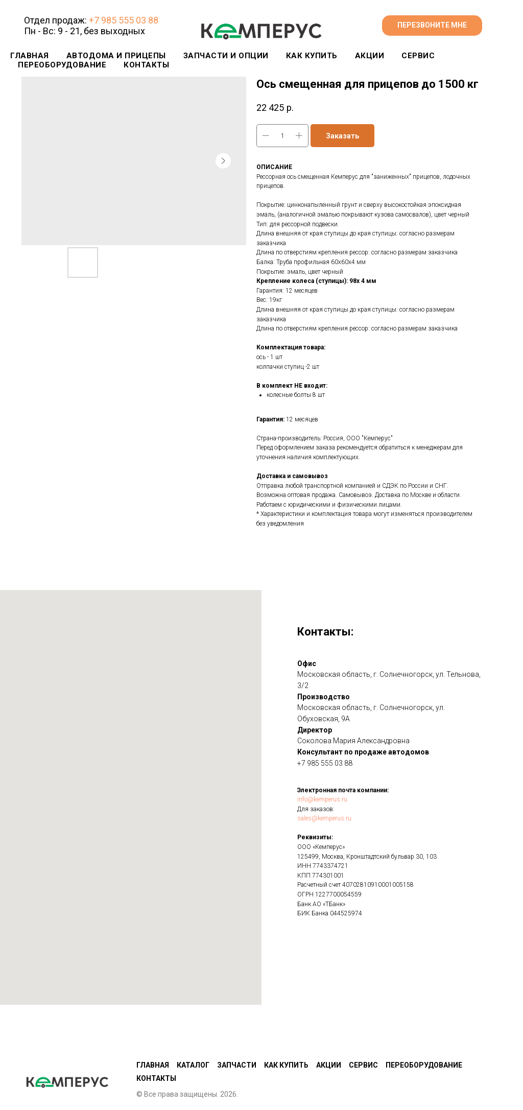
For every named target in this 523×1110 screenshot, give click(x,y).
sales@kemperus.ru (324, 818)
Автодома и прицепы (116, 55)
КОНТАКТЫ (146, 64)
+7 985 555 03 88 (123, 20)
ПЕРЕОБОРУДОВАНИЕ (62, 64)
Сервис (363, 1014)
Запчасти (236, 1014)
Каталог (193, 1014)
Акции (328, 1014)
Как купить (286, 1014)
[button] (432, 25)
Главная (29, 55)
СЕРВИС (418, 55)
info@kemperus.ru (322, 799)
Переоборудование (424, 1014)
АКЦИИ (370, 55)
